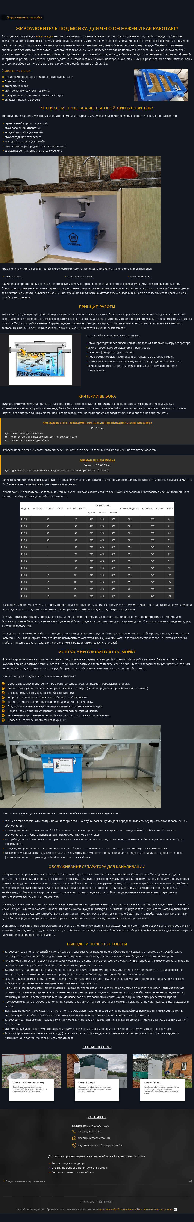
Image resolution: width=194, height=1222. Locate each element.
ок (175, 1209)
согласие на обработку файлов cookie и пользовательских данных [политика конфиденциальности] (135, 1209)
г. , (97, 1145)
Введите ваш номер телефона (24, 1181)
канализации (44, 36)
